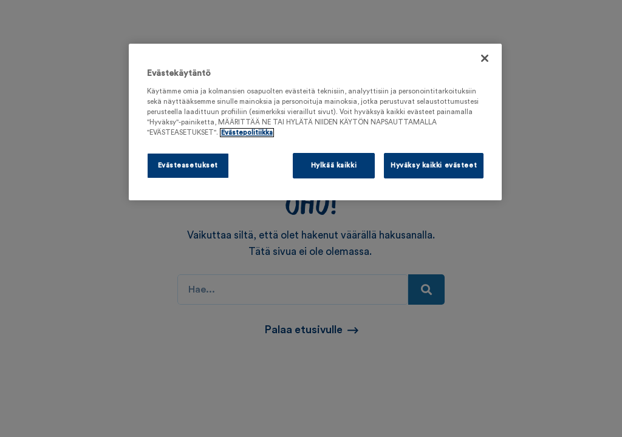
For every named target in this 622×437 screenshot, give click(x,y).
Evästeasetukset (188, 165)
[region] (315, 122)
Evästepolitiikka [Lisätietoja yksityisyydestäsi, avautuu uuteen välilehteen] (247, 132)
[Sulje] (484, 58)
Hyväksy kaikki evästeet (434, 165)
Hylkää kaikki (334, 165)
